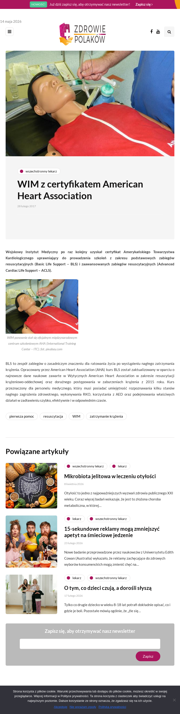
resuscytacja (53, 416)
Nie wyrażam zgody (83, 707)
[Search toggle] (169, 32)
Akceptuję (60, 707)
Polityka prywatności (112, 707)
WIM (76, 416)
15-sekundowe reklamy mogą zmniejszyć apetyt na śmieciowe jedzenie (112, 538)
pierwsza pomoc (21, 416)
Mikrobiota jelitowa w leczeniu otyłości (110, 483)
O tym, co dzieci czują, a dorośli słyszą (108, 595)
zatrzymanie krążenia (106, 416)
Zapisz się (144, 4)
